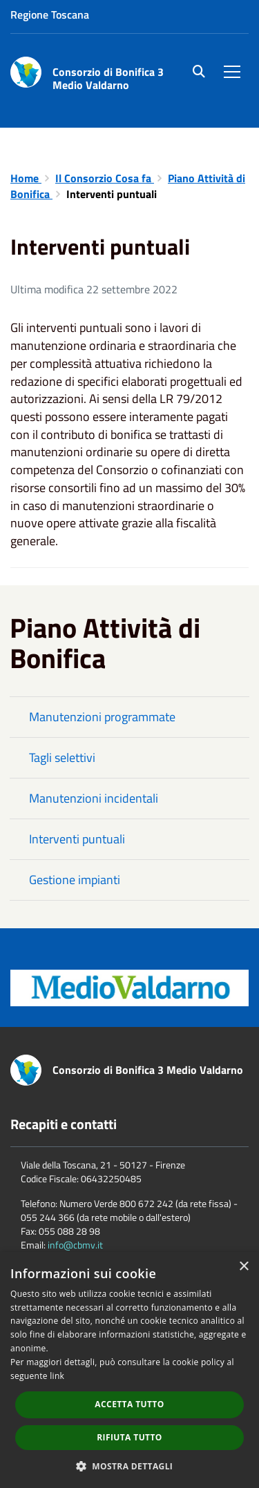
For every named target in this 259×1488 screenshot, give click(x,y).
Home (25, 178)
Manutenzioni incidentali (93, 798)
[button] (129, 1465)
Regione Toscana (49, 14)
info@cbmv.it (75, 1244)
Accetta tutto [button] (129, 1404)
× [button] (243, 1267)
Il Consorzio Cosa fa (104, 178)
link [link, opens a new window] (57, 1376)
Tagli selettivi (62, 757)
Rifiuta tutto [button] (129, 1437)
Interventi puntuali (77, 839)
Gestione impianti (74, 879)
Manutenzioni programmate (102, 716)
